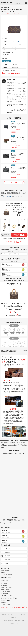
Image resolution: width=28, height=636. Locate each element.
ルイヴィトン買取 (5, 582)
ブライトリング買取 (5, 604)
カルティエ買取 (4, 593)
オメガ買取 (3, 602)
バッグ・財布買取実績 (6, 197)
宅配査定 (7, 563)
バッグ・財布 (5, 13)
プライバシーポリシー (13, 614)
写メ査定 (23, 254)
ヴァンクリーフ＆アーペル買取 (7, 597)
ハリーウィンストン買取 (6, 595)
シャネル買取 (4, 585)
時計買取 (3, 572)
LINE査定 (14, 254)
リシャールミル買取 (5, 591)
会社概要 (4, 614)
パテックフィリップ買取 (6, 587)
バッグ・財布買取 (5, 570)
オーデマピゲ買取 (5, 589)
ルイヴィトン (15, 13)
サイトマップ (14, 617)
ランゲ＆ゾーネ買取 (5, 600)
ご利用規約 (23, 614)
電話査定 (5, 254)
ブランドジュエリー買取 (6, 574)
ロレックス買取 (4, 580)
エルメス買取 (4, 584)
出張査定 (7, 560)
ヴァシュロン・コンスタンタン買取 (9, 599)
